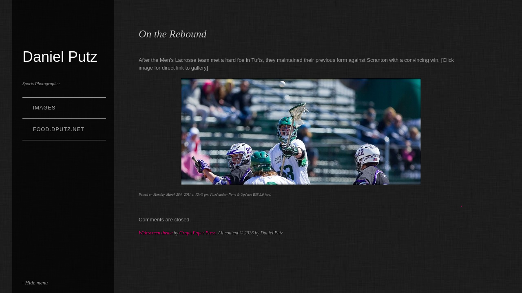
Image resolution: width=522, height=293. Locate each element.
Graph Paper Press (197, 232)
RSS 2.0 (258, 194)
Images (44, 108)
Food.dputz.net (58, 129)
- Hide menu (35, 283)
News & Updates (240, 194)
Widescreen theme (156, 232)
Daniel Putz (59, 56)
